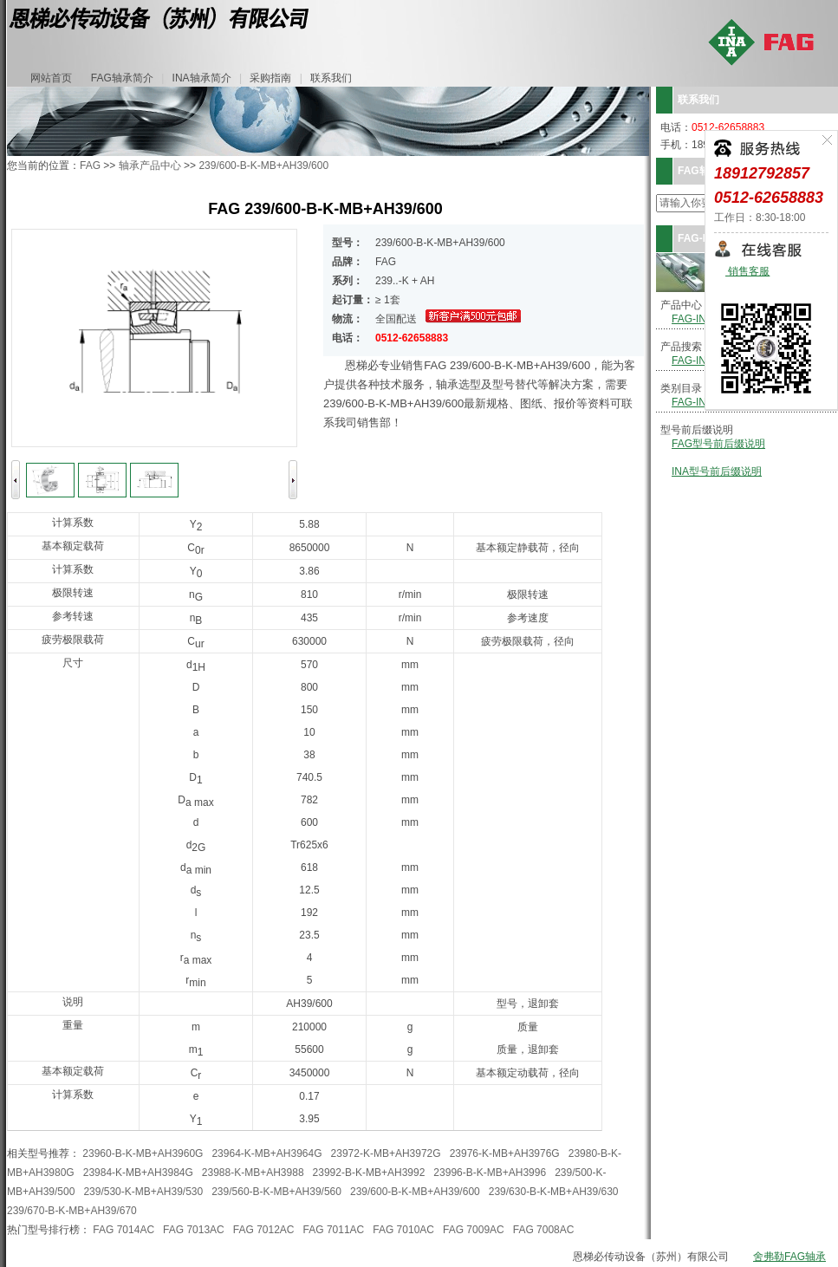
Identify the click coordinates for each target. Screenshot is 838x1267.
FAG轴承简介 (122, 78)
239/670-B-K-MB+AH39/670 (72, 1211)
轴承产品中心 (150, 165)
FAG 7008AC (544, 1230)
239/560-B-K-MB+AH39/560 (276, 1192)
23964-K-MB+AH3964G (266, 1153)
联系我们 (331, 78)
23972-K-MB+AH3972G (386, 1153)
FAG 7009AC (473, 1230)
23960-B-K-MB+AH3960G (142, 1153)
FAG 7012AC (264, 1230)
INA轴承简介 (201, 78)
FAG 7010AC (403, 1230)
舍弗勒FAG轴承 (789, 1257)
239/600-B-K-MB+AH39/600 (263, 165)
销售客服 (747, 271)
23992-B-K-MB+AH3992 (369, 1172)
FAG (90, 165)
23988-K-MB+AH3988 (253, 1172)
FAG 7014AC (123, 1230)
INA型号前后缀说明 (717, 471)
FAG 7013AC (193, 1230)
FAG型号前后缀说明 (718, 444)
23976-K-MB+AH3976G (505, 1153)
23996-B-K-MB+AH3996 (489, 1172)
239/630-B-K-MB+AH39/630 (554, 1192)
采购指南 (270, 78)
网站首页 (51, 78)
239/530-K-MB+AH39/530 (143, 1192)
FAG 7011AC (334, 1230)
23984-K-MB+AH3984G (138, 1172)
